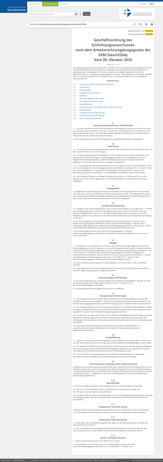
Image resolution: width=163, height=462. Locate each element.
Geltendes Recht (35, 4)
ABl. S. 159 (119, 446)
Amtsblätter (64, 4)
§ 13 (74, 118)
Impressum (54, 460)
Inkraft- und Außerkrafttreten (90, 118)
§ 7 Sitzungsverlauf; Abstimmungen (47, 53)
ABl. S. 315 (132, 76)
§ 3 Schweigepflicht (41, 40)
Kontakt (35, 460)
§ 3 (74, 90)
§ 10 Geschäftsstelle (41, 65)
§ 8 (74, 104)
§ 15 (132, 221)
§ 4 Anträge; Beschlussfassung (45, 43)
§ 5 (74, 96)
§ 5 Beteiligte (38, 47)
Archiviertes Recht (50, 4)
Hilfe (95, 460)
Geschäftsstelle (85, 110)
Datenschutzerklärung (69, 460)
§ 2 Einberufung (39, 37)
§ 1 (74, 84)
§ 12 (74, 115)
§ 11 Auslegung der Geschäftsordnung (48, 68)
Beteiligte (83, 96)
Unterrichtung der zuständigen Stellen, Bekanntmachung (101, 107)
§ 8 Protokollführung (41, 57)
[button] (151, 4)
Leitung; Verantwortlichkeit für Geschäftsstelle (97, 84)
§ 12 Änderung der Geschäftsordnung (48, 72)
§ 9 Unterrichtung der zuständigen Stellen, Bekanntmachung (49, 61)
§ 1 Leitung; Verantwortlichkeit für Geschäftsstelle (46, 32)
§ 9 (74, 107)
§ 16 (107, 68)
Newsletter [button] (44, 460)
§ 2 (74, 87)
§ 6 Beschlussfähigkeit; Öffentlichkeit (47, 50)
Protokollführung (86, 104)
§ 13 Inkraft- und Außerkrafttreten (46, 75)
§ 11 (74, 113)
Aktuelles (143, 4)
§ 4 (74, 93)
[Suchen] (86, 14)
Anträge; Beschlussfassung (90, 93)
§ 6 (74, 98)
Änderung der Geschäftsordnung (92, 115)
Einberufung (84, 87)
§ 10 (74, 110)
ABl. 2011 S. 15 (113, 64)
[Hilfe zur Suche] (76, 14)
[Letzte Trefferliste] (80, 14)
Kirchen (6, 460)
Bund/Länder (19, 460)
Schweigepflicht (85, 90)
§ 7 (74, 101)
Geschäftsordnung (98, 444)
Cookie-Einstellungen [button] (107, 460)
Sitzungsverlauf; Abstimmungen (91, 101)
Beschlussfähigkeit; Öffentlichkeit (92, 98)
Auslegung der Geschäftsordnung (92, 113)
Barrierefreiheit (85, 460)
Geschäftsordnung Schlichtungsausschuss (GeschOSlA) (58, 24)
